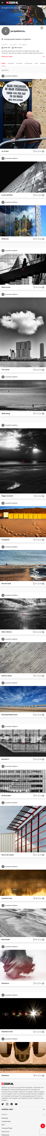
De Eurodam (6, 795)
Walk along (6, 413)
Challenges (28, 63)
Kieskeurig (5, 1118)
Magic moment (7, 496)
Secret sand (6, 583)
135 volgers (13, 44)
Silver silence (7, 632)
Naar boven (6, 287)
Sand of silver (7, 676)
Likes (36, 63)
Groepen (19, 63)
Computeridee (6, 1121)
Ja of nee (5, 151)
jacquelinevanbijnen (10, 76)
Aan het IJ (5, 759)
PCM (3, 1125)
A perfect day (7, 898)
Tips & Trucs (5, 1131)
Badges (43, 63)
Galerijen (11, 63)
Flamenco (5, 983)
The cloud (5, 370)
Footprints (6, 540)
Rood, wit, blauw (8, 855)
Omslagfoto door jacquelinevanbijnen (15, 8)
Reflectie (5, 239)
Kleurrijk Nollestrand (9, 715)
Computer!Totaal (7, 1128)
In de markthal (7, 195)
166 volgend (23, 44)
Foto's (3, 63)
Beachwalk (6, 939)
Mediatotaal (5, 1135)
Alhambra (5, 1075)
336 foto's (5, 44)
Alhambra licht (7, 1032)
